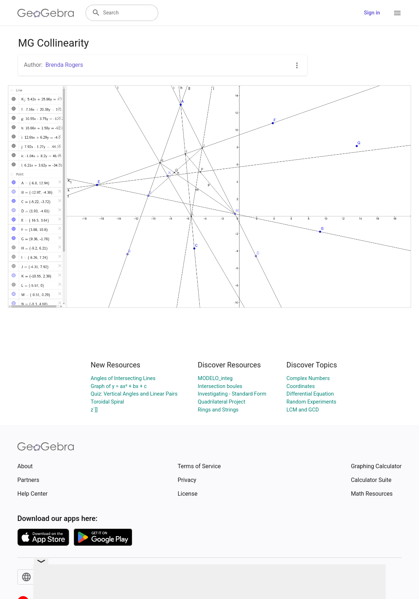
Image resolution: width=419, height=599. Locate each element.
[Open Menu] (397, 13)
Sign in (372, 13)
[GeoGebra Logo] (45, 13)
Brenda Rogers (64, 64)
